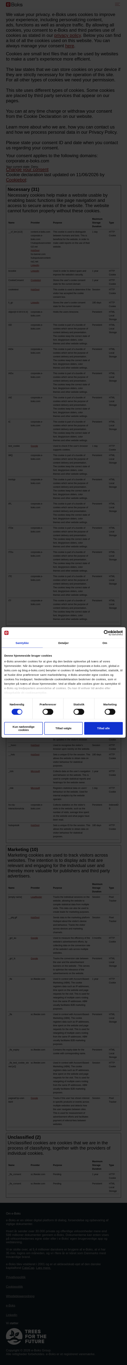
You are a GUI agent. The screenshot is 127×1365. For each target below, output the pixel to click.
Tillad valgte (63, 728)
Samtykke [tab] (22, 643)
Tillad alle (103, 728)
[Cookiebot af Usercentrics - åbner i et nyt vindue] (106, 633)
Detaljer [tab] (63, 643)
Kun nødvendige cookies (24, 728)
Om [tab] (105, 643)
